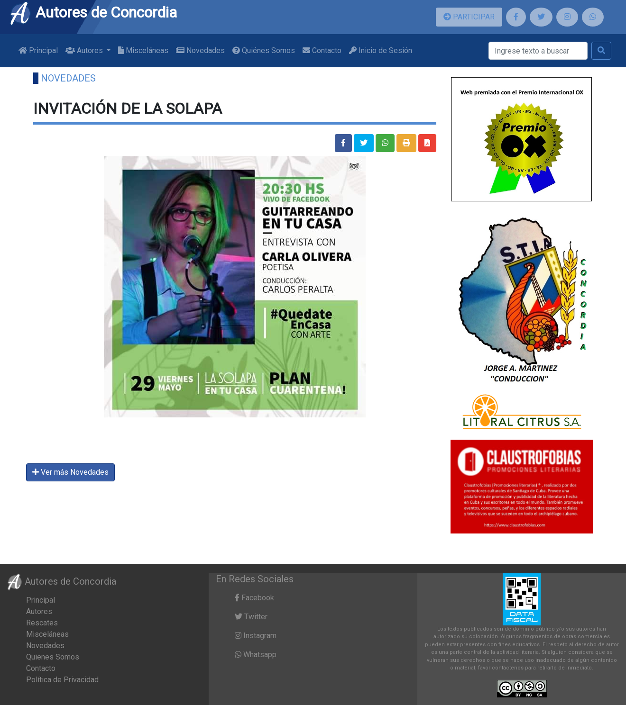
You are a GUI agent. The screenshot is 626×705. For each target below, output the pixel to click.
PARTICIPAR (469, 16)
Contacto (322, 50)
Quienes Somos (52, 656)
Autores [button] (85, 50)
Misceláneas (143, 50)
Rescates (42, 622)
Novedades (200, 50)
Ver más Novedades (70, 472)
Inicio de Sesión (380, 50)
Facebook (254, 597)
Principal (38, 50)
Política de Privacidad (62, 679)
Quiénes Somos (263, 50)
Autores (39, 611)
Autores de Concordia (93, 12)
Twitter (251, 616)
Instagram (255, 635)
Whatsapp (255, 654)
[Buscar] (538, 51)
